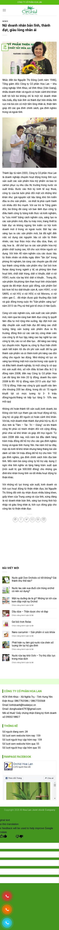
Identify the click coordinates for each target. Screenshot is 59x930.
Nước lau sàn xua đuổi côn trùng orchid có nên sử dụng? (33, 590)
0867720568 (38, 700)
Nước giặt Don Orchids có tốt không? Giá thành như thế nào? (34, 579)
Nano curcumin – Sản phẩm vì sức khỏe (33, 632)
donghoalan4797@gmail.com (25, 708)
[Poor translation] (19, 837)
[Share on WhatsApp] (15, 519)
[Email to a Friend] (32, 519)
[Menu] (4, 10)
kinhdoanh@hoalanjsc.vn (22, 704)
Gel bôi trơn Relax (21, 621)
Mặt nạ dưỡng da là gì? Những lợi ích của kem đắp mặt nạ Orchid (34, 600)
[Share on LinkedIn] (43, 519)
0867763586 (21, 700)
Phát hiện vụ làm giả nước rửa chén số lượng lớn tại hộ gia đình (32, 644)
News (5, 21)
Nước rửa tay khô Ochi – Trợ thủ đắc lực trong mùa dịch (33, 657)
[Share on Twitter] (26, 519)
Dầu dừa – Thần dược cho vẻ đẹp (30, 611)
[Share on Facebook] (21, 519)
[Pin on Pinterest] (38, 519)
